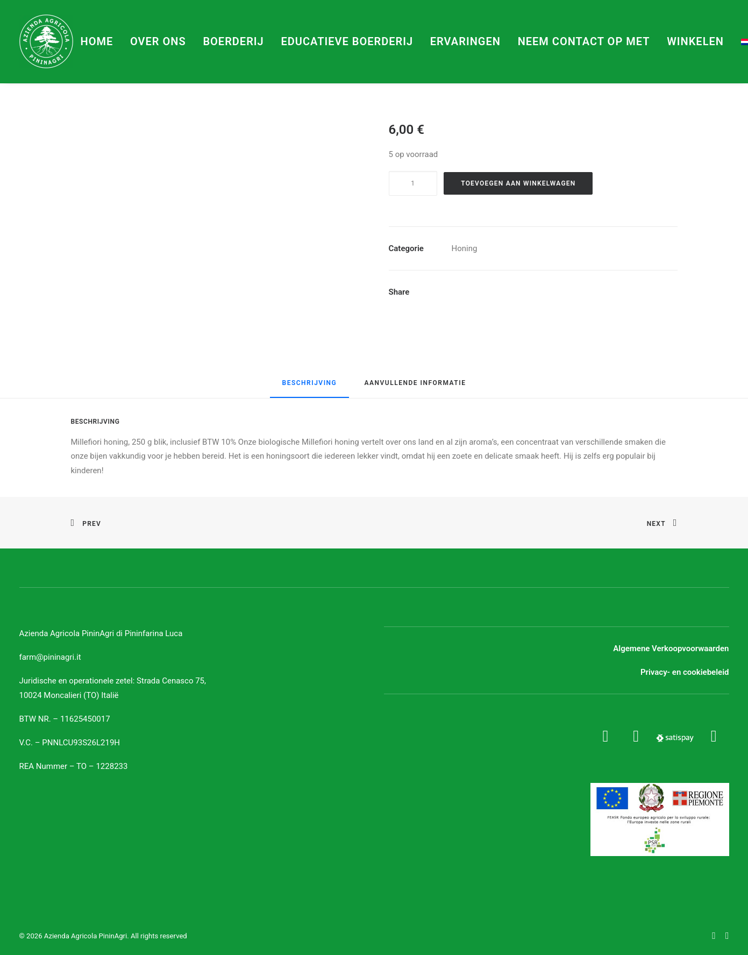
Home (97, 41)
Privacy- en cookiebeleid (684, 672)
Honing (465, 248)
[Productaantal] (413, 183)
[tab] (310, 387)
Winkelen (695, 41)
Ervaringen (465, 41)
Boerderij (233, 41)
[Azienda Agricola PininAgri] (46, 41)
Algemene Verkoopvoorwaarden (671, 648)
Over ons (158, 41)
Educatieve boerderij (347, 41)
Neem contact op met (584, 41)
